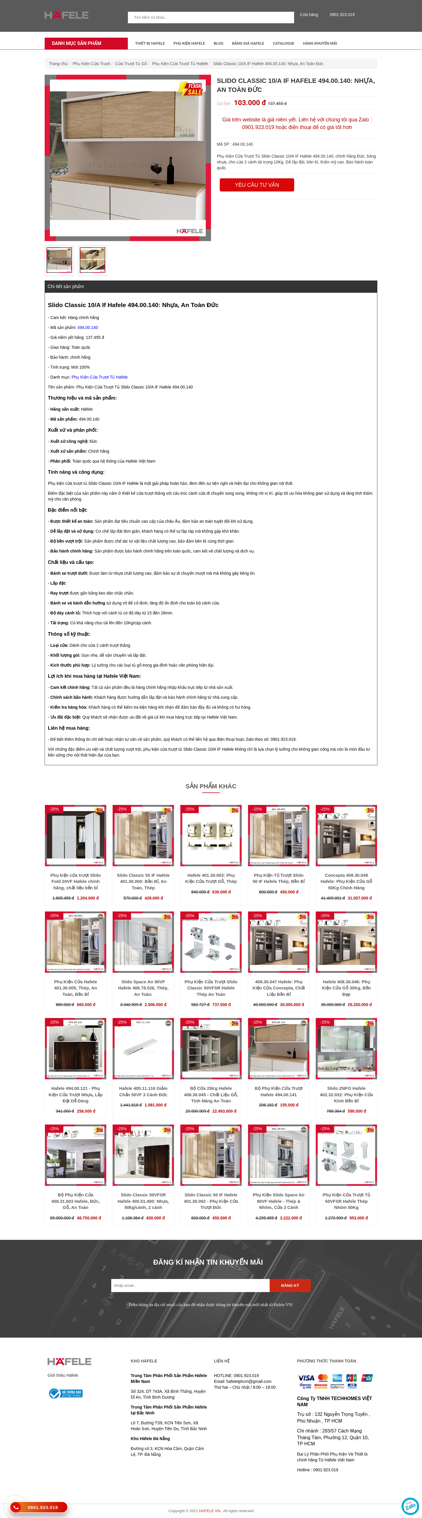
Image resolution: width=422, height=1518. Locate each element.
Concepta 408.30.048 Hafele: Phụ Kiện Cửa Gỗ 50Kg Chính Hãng (346, 881)
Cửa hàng (310, 14)
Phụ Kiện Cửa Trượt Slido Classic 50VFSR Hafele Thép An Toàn (210, 988)
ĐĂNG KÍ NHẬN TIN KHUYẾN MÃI (208, 1262)
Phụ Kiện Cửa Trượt (91, 63)
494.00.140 (88, 327)
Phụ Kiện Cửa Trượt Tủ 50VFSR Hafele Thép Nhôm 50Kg (346, 1201)
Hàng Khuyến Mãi (320, 43)
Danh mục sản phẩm (75, 43)
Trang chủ (58, 63)
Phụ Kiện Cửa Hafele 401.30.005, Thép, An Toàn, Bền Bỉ (75, 988)
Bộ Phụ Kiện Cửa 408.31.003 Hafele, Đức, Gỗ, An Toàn (75, 1201)
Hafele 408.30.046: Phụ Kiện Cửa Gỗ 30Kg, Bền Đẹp (346, 988)
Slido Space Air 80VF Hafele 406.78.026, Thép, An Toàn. (143, 988)
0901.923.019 (341, 14)
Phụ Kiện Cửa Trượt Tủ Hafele (180, 63)
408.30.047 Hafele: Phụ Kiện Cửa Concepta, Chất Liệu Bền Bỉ (278, 988)
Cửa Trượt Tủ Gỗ (131, 63)
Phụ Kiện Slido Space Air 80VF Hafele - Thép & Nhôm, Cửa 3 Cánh (279, 1201)
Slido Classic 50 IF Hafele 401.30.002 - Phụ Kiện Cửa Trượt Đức (211, 1201)
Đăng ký (290, 1285)
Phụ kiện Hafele (189, 43)
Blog (219, 43)
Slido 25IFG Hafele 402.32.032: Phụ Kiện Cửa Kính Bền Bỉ (346, 1094)
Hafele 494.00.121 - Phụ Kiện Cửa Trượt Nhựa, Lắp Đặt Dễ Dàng (75, 1094)
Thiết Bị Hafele (150, 43)
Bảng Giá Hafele (248, 43)
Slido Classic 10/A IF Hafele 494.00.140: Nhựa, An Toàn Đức (268, 63)
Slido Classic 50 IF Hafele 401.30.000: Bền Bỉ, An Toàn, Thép (143, 881)
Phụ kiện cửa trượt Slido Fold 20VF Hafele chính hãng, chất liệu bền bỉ (75, 881)
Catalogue (283, 43)
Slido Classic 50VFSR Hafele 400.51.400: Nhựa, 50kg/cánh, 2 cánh (143, 1201)
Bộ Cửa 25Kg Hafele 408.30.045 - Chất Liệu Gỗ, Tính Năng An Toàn (211, 1094)
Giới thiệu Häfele (63, 1375)
